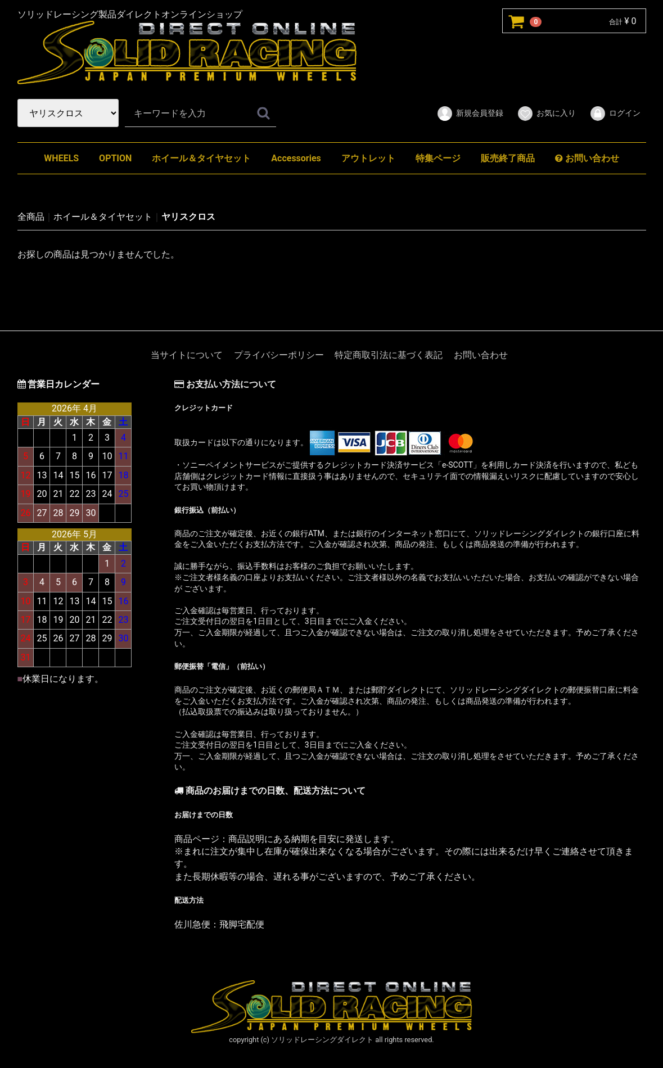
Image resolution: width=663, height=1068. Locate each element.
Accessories (296, 158)
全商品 (30, 216)
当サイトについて (187, 355)
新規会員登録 (469, 113)
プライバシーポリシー (279, 355)
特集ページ (438, 158)
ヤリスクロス (188, 216)
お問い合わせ (587, 158)
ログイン (615, 113)
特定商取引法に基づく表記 (389, 355)
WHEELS (61, 158)
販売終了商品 (508, 158)
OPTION (115, 158)
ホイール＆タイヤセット (201, 158)
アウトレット (368, 158)
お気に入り (546, 113)
